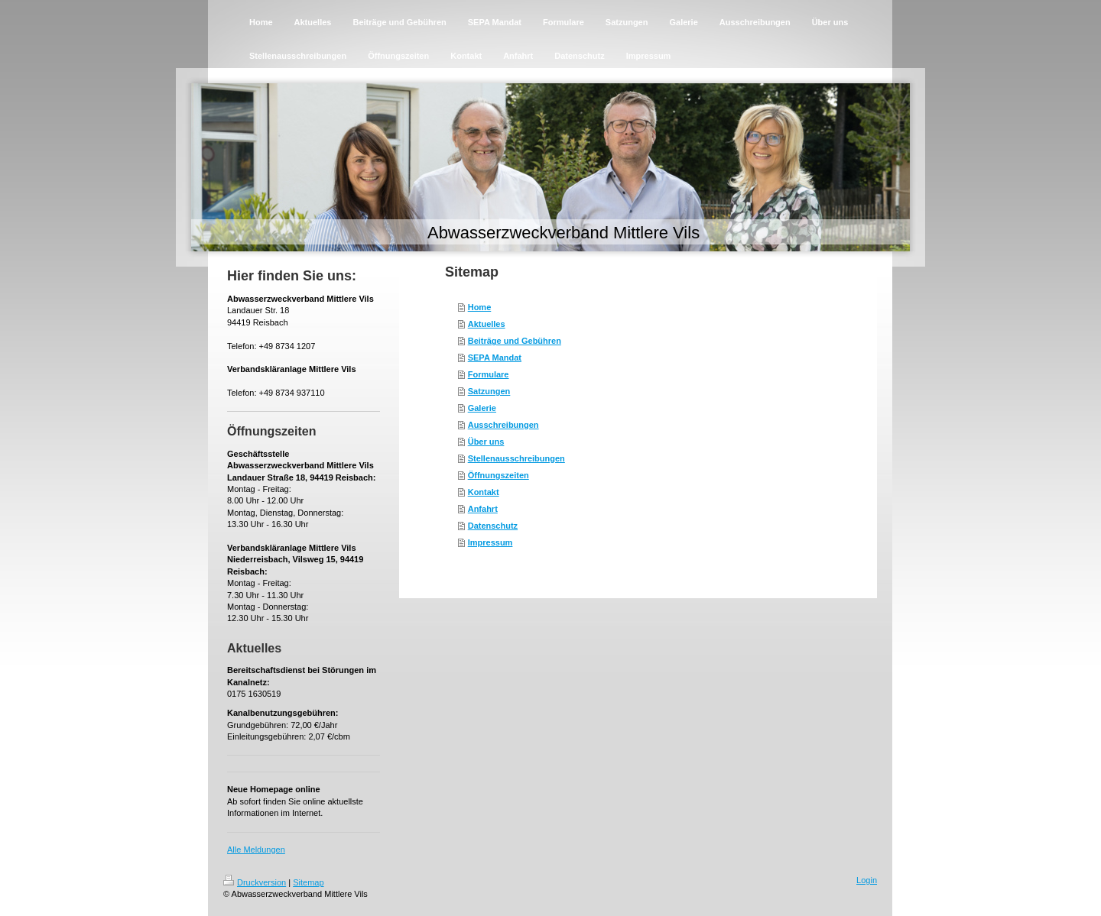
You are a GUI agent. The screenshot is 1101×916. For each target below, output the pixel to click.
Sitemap (308, 882)
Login (866, 880)
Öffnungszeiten (498, 475)
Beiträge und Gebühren (514, 340)
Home (480, 307)
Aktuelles (486, 324)
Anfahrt (483, 508)
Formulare (488, 374)
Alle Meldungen (256, 849)
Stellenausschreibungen (516, 458)
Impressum (490, 542)
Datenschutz (493, 525)
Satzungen (489, 391)
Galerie (482, 408)
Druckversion (254, 882)
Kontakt (483, 492)
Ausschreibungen (503, 424)
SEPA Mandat (494, 357)
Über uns (486, 441)
